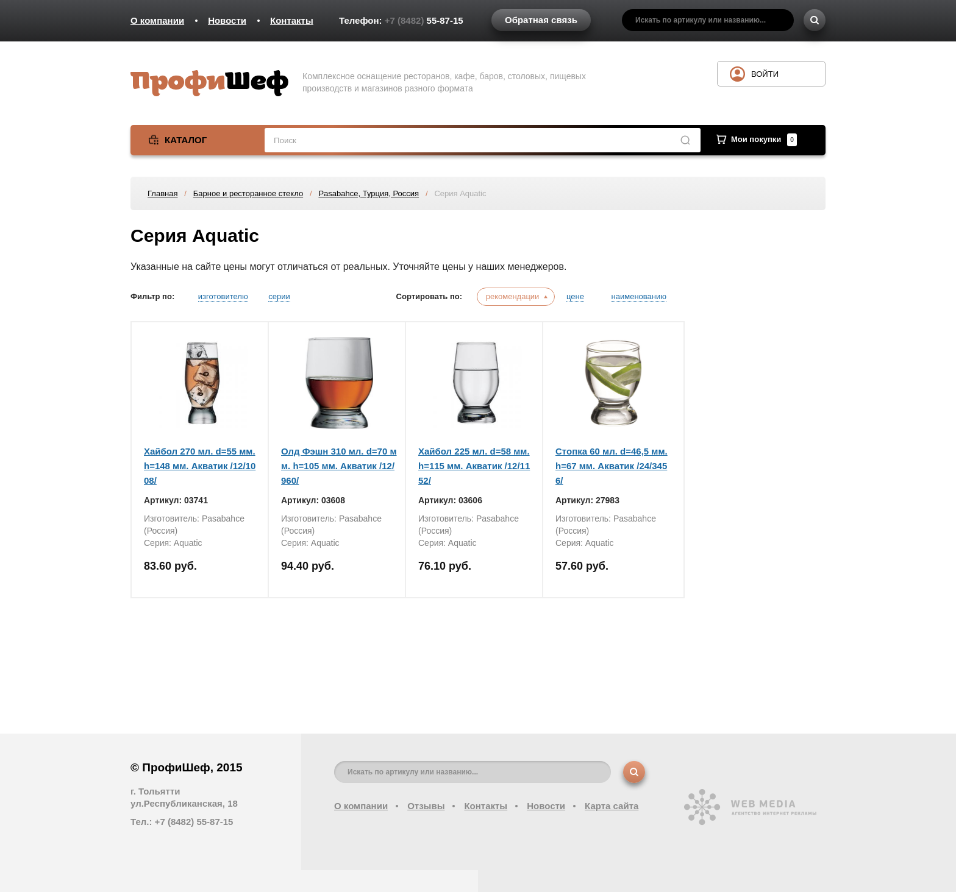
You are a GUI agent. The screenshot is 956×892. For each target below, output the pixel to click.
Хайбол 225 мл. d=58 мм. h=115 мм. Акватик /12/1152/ (474, 466)
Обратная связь (541, 20)
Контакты (291, 20)
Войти (765, 74)
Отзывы (425, 806)
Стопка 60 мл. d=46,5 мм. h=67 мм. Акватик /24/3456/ (611, 466)
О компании (157, 20)
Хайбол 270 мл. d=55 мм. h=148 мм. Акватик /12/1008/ (199, 466)
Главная (162, 193)
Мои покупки (764, 139)
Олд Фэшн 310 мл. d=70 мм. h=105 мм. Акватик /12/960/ (339, 466)
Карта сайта (611, 806)
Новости (227, 20)
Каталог (186, 140)
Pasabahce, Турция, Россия (368, 193)
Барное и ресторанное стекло (248, 193)
